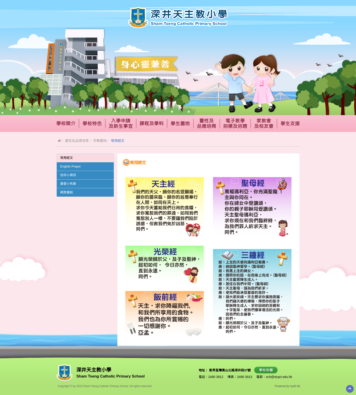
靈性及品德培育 (77, 141)
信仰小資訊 (68, 175)
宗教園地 (100, 141)
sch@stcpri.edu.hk (279, 377)
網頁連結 (66, 192)
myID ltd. (295, 386)
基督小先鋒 (68, 183)
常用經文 (66, 158)
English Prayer (70, 166)
